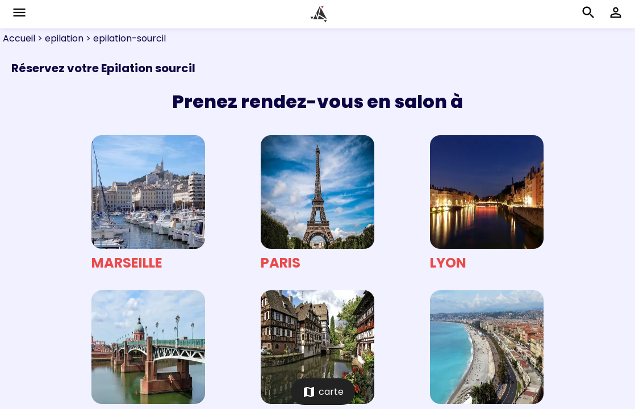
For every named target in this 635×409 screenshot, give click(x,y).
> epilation (59, 38)
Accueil (19, 38)
